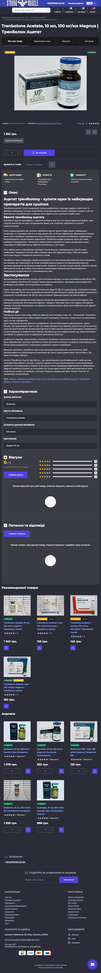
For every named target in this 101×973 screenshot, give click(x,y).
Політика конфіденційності (16, 906)
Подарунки (9, 912)
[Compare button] (94, 132)
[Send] (52, 164)
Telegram (75, 935)
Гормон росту (73, 912)
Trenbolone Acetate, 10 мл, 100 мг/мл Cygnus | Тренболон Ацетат (17, 626)
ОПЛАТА (47, 175)
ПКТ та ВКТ (72, 903)
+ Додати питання (17, 534)
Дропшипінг (10, 903)
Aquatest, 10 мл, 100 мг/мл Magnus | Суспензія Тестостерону (50, 752)
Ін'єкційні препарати (21, 382)
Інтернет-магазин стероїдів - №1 (15, 17)
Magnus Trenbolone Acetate (22, 379)
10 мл (38, 379)
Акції (7, 923)
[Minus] (6, 153)
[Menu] (3, 3)
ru (94, 3)
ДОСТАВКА (15, 175)
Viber (74, 939)
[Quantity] (12, 153)
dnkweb (63, 965)
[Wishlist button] (88, 132)
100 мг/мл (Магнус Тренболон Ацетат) (60, 379)
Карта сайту (9, 917)
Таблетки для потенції (77, 917)
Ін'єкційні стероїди (38, 17)
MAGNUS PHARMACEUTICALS (49, 123)
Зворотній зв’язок (12, 915)
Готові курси (73, 915)
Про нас (8, 897)
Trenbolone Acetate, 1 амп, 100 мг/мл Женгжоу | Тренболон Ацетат (50, 626)
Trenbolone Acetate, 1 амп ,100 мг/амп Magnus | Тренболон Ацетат (16, 687)
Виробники (9, 920)
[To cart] (6, 648)
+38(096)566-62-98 (15, 862)
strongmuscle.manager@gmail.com (22, 940)
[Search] (48, 10)
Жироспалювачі (74, 909)
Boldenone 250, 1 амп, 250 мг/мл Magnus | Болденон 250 (83, 752)
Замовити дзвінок (75, 3)
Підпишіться (69, 880)
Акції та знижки (11, 909)
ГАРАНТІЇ (81, 175)
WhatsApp (76, 943)
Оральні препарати (76, 897)
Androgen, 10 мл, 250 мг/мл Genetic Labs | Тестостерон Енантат (50, 810)
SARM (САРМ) (73, 906)
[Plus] (17, 153)
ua (89, 3)
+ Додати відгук (15, 475)
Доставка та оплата (13, 900)
